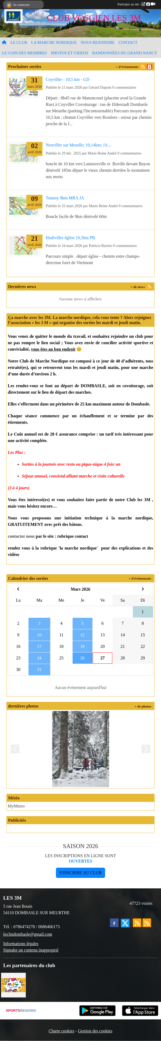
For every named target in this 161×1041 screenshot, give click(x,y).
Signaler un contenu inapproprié (31, 950)
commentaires (125, 87)
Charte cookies (61, 1031)
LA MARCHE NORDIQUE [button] (54, 42)
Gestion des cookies (95, 1031)
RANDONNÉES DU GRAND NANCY (124, 53)
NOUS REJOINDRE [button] (98, 42)
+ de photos (142, 706)
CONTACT (128, 42)
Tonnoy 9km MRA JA (65, 198)
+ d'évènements (127, 67)
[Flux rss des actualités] (137, 922)
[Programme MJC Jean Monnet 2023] (13, 984)
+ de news (137, 287)
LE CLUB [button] (18, 42)
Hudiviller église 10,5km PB (70, 237)
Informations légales (20, 943)
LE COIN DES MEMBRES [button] (24, 53)
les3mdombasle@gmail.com (27, 934)
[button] (15, 749)
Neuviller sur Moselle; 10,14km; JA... (78, 145)
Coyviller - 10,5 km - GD (68, 79)
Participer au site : (136, 4)
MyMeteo (16, 806)
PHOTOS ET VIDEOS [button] (69, 53)
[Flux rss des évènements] (146, 922)
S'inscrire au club (80, 872)
